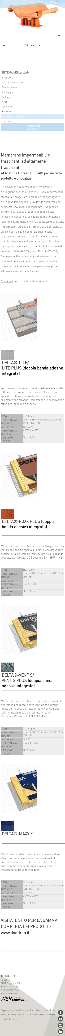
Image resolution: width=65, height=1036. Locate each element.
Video (4, 101)
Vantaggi (6, 96)
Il (7, 77)
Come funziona (9, 87)
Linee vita (7, 120)
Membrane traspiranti (13, 116)
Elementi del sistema (13, 82)
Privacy (11, 1014)
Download (7, 106)
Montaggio (7, 91)
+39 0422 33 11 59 (10, 986)
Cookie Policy (22, 1014)
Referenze (7, 111)
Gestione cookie (37, 1014)
